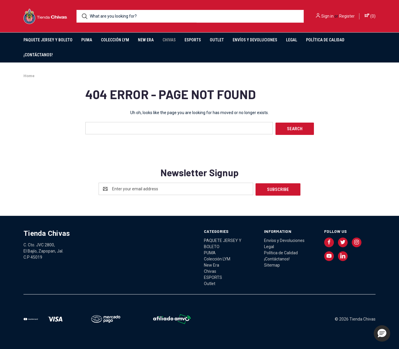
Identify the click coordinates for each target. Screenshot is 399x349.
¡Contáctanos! (38, 54)
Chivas (169, 40)
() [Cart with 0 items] (370, 15)
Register (347, 16)
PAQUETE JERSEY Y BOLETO (47, 40)
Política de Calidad (325, 40)
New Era (146, 40)
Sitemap (272, 263)
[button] (382, 333)
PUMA (86, 40)
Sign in (327, 16)
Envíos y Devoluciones (255, 40)
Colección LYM (115, 40)
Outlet (217, 40)
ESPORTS (193, 40)
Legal (291, 40)
